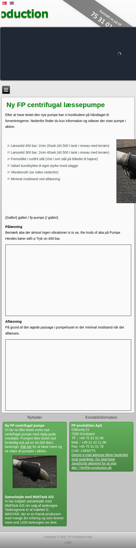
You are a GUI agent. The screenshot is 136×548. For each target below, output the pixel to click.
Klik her (26, 447)
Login (68, 542)
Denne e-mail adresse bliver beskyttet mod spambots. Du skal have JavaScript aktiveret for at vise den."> (99, 461)
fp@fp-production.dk (96, 468)
